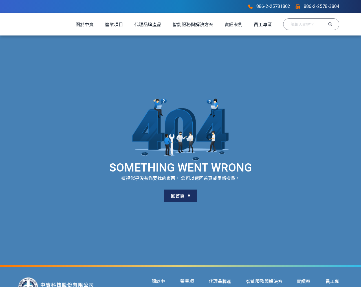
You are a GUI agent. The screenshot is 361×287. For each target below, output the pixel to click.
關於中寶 (104, 24)
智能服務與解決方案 (212, 24)
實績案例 (253, 24)
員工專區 (104, 39)
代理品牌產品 (167, 24)
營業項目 (133, 24)
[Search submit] (330, 32)
